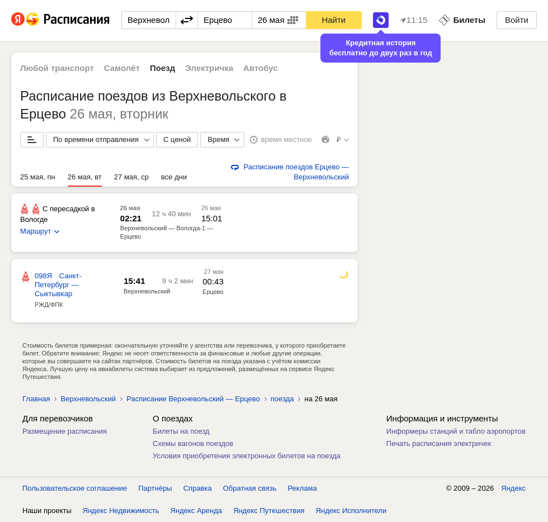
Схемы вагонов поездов (193, 443)
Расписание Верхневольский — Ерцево (193, 399)
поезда (282, 399)
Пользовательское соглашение (74, 488)
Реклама (302, 488)
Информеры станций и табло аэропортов (456, 431)
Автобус (260, 68)
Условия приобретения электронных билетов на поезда (247, 456)
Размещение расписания (64, 431)
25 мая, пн (37, 177)
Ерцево (213, 291)
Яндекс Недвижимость (121, 510)
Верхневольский (147, 291)
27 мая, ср (131, 177)
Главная (36, 399)
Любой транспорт (57, 68)
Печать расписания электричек (438, 443)
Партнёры (155, 488)
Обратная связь (250, 488)
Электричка (209, 68)
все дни (174, 177)
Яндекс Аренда (196, 510)
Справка (197, 488)
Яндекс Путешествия (269, 510)
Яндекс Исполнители (351, 510)
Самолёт (122, 68)
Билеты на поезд (181, 431)
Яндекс (513, 488)
